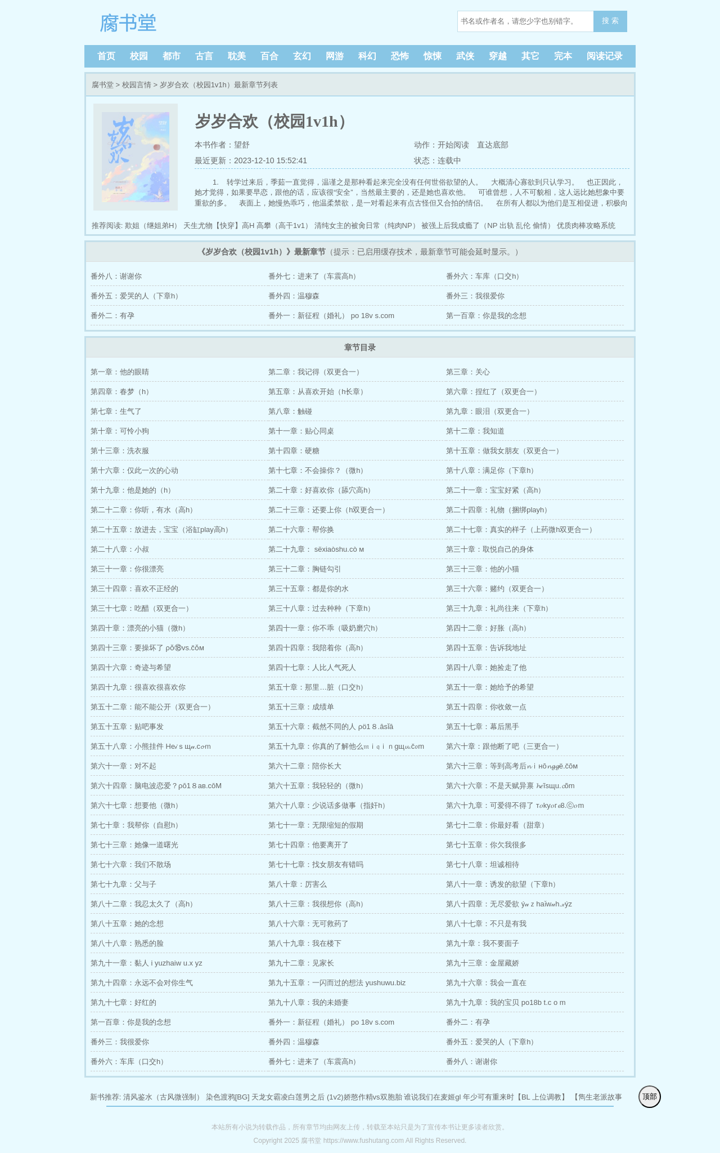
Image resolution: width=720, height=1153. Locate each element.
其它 (530, 56)
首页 (106, 56)
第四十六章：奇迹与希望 (131, 667)
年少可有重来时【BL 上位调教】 (516, 1097)
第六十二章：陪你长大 (304, 766)
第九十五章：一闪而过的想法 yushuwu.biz (337, 982)
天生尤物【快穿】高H (218, 225)
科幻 (367, 56)
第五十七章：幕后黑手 (482, 726)
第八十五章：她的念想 (127, 923)
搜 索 (610, 20)
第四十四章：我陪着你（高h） (317, 647)
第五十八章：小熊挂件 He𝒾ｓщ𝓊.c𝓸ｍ (151, 746)
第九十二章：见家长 (301, 963)
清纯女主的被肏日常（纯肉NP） (367, 225)
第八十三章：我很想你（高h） (317, 904)
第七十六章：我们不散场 (131, 864)
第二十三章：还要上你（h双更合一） (328, 510)
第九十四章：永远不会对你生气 (142, 982)
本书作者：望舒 (222, 144)
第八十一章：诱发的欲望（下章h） (503, 884)
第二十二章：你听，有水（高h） (144, 510)
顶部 (649, 1096)
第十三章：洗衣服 (120, 450)
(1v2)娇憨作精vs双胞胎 (364, 1097)
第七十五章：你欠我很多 (486, 845)
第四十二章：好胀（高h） (488, 628)
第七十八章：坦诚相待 (482, 864)
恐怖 (400, 56)
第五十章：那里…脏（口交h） (317, 687)
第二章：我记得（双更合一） (315, 372)
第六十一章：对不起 (123, 766)
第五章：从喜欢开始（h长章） (317, 391)
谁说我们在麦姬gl (432, 1097)
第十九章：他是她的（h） (133, 490)
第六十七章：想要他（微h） (136, 805)
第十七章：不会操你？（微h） (317, 470)
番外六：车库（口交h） (484, 276)
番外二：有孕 (112, 315)
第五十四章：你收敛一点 (486, 707)
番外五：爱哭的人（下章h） (136, 296)
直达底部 (492, 144)
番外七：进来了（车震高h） (314, 276)
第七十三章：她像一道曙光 (134, 845)
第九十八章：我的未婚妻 (308, 1002)
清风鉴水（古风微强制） (163, 1097)
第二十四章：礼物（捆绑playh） (498, 510)
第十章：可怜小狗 (120, 431)
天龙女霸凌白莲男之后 (288, 1097)
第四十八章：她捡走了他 (486, 667)
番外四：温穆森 (294, 296)
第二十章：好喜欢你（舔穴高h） (321, 490)
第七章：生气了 (116, 411)
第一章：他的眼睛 (120, 372)
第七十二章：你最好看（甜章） (497, 825)
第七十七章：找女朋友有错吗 (315, 864)
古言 (204, 56)
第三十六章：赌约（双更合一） (497, 588)
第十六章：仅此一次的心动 (134, 470)
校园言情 (136, 85)
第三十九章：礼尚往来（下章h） (499, 608)
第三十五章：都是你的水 (308, 588)
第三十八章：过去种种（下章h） (321, 608)
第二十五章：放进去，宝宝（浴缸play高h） (161, 529)
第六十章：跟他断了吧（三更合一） (504, 746)
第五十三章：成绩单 (301, 707)
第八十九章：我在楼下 (304, 943)
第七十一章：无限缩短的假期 (315, 825)
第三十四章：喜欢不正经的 (134, 588)
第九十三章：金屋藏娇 (482, 963)
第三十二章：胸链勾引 (304, 569)
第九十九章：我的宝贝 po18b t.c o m (505, 1002)
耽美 (237, 56)
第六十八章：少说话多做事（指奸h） (328, 805)
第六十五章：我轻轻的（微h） (317, 785)
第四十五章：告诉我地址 (486, 647)
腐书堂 (163, 22)
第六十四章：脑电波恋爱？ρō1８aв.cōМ (156, 785)
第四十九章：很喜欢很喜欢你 (138, 687)
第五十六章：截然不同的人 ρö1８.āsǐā (330, 726)
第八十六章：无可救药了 (308, 923)
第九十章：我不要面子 (482, 943)
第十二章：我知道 (475, 431)
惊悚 (433, 56)
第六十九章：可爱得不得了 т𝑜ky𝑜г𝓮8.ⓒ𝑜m (515, 805)
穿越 (498, 56)
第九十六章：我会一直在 (486, 982)
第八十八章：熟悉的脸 (127, 943)
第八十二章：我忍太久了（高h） (144, 904)
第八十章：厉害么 (297, 884)
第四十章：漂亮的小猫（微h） (140, 628)
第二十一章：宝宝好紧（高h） (495, 490)
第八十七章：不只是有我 (486, 923)
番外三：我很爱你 (475, 296)
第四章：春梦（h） (122, 391)
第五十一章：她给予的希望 (490, 687)
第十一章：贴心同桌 (301, 431)
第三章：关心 (468, 372)
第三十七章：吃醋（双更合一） (142, 608)
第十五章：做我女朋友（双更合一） (504, 450)
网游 (335, 56)
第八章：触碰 (290, 411)
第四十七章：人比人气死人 (312, 667)
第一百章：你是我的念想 (486, 315)
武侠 (465, 56)
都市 (172, 56)
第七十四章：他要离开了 (308, 845)
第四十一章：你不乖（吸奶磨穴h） (325, 628)
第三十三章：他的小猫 (482, 569)
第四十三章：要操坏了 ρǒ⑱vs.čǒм (147, 647)
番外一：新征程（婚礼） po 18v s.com (331, 315)
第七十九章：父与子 (123, 884)
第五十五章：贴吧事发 (127, 726)
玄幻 (302, 56)
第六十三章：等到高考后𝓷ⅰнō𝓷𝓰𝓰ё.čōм (512, 766)
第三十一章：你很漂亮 (127, 569)
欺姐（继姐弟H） (153, 225)
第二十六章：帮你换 (301, 529)
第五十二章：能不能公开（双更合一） (153, 707)
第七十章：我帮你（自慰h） (136, 825)
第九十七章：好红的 (123, 1002)
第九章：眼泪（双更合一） (490, 411)
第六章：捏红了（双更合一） (493, 391)
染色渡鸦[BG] (228, 1097)
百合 (269, 56)
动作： (425, 144)
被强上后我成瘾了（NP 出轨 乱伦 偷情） (488, 225)
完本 (563, 56)
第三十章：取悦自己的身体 (490, 549)
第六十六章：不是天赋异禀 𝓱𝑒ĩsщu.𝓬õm (510, 785)
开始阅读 (453, 144)
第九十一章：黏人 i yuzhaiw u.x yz (146, 963)
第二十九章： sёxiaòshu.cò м (316, 549)
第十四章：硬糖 (294, 450)
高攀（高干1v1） (284, 225)
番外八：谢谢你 (116, 276)
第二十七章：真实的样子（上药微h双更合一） (521, 529)
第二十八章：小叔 (120, 549)
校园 (139, 56)
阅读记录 (605, 56)
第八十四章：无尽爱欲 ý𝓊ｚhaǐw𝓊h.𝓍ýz (509, 904)
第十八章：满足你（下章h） (492, 470)
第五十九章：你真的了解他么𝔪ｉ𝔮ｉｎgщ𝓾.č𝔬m (346, 746)
